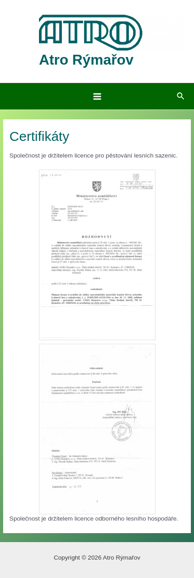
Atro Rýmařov (86, 60)
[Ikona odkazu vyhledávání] (181, 96)
